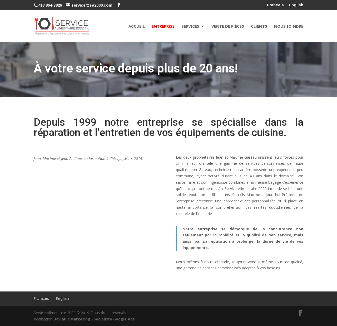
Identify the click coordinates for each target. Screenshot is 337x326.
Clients (259, 26)
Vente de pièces (227, 26)
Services (190, 26)
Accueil (136, 26)
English (296, 5)
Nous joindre (288, 26)
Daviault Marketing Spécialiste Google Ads (94, 319)
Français (275, 5)
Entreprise (163, 26)
